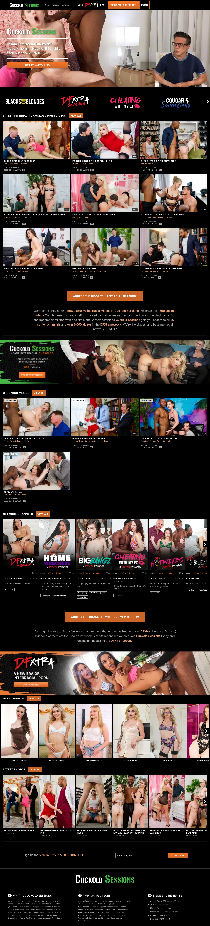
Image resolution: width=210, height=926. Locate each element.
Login (144, 5)
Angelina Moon (22, 271)
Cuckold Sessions (12, 168)
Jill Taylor (26, 441)
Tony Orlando (157, 217)
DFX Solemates (194, 579)
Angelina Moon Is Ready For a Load (24, 268)
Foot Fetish (203, 590)
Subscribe (178, 855)
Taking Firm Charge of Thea (19, 161)
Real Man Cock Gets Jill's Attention (24, 438)
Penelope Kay (21, 217)
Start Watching (37, 65)
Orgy (104, 593)
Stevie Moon (153, 164)
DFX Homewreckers (51, 579)
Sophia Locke (42, 918)
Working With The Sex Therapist (159, 438)
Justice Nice (155, 271)
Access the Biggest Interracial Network (105, 296)
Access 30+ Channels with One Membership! (105, 617)
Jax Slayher (31, 918)
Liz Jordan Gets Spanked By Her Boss (161, 268)
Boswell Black (10, 271)
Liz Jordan (145, 271)
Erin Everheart (10, 495)
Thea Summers (20, 164)
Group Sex (82, 597)
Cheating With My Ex (125, 579)
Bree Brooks (84, 217)
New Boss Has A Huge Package (89, 438)
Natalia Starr (9, 217)
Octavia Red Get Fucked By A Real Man (162, 215)
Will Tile (144, 164)
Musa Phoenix (78, 164)
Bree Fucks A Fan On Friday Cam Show (93, 215)
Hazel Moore (19, 761)
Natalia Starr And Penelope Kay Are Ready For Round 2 (35, 215)
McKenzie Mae (91, 164)
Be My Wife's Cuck (14, 492)
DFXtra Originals (14, 578)
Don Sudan (8, 164)
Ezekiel (31, 217)
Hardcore (9, 590)
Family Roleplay (59, 596)
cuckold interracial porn (34, 915)
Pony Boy (165, 271)
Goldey (75, 217)
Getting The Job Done (84, 268)
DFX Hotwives (157, 579)
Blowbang (94, 593)
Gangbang (82, 593)
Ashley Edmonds (164, 441)
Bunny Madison (91, 441)
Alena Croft (56, 918)
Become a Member (124, 5)
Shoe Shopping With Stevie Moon (159, 161)
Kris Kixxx (168, 217)
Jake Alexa (103, 441)
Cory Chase (168, 761)
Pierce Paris (9, 441)
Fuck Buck (145, 441)
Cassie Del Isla (100, 271)
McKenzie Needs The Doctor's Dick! (92, 161)
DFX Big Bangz (85, 579)
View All (75, 115)
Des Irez (75, 271)
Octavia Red (146, 217)
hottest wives (50, 907)
